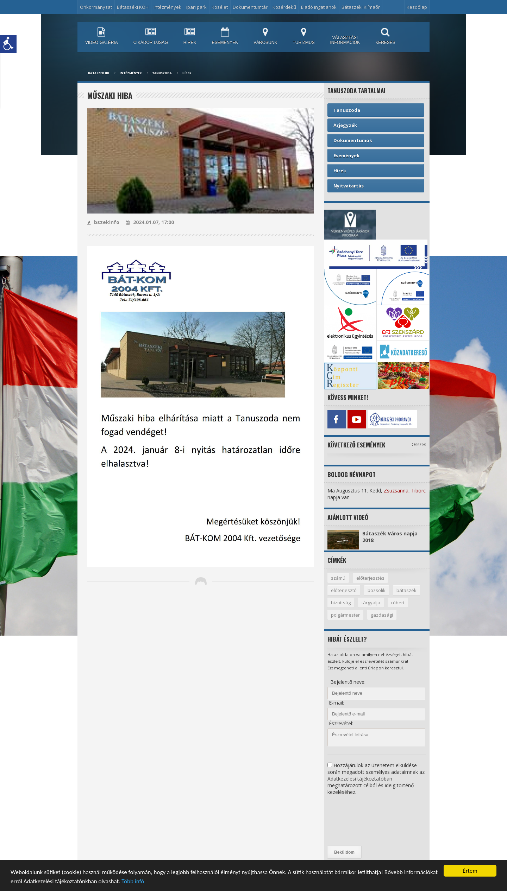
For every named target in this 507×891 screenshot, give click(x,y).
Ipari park (196, 7)
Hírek (186, 73)
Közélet (220, 7)
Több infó (132, 882)
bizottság (341, 602)
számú (338, 578)
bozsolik (377, 590)
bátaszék (406, 590)
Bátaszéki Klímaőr (361, 7)
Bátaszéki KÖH (133, 7)
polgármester (345, 615)
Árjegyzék (345, 125)
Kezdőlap (417, 7)
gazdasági (382, 615)
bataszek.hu (98, 73)
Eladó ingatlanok (319, 7)
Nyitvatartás (348, 186)
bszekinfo (103, 222)
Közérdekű (284, 7)
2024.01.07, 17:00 (150, 222)
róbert (398, 602)
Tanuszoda (162, 73)
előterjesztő (344, 590)
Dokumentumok (352, 140)
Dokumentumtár (250, 7)
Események (346, 155)
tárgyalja (371, 602)
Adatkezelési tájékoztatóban (359, 778)
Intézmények (167, 7)
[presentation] (356, 820)
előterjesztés (370, 578)
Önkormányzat (96, 7)
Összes (419, 444)
